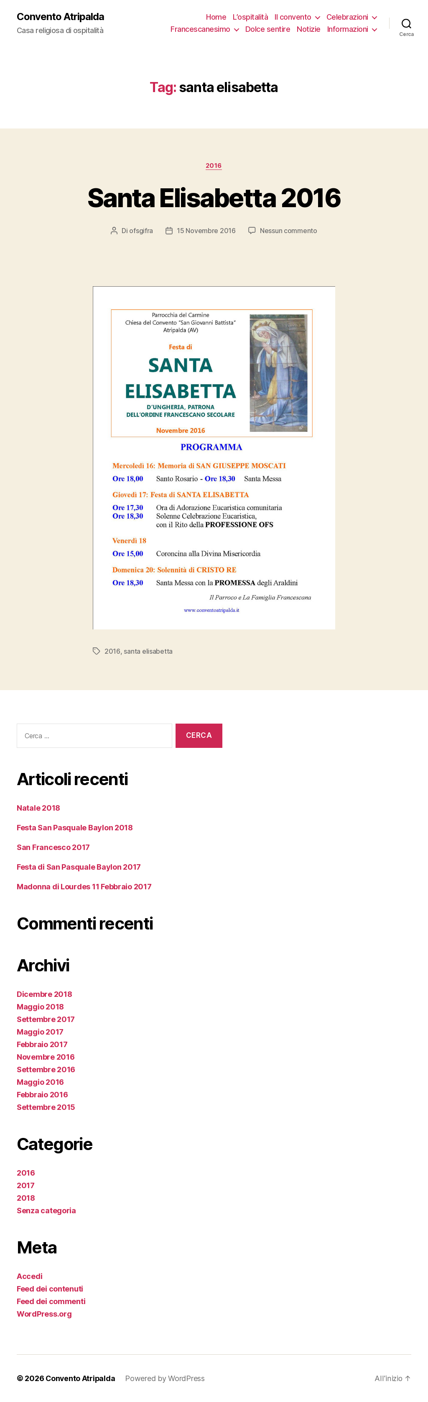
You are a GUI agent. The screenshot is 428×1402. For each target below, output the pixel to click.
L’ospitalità (250, 17)
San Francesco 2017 (53, 847)
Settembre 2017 (46, 1019)
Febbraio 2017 (42, 1044)
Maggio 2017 (40, 1031)
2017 (26, 1185)
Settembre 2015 (46, 1107)
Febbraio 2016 (42, 1094)
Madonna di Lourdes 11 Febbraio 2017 (84, 886)
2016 (214, 165)
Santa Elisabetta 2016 (214, 198)
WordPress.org (44, 1314)
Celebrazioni (347, 17)
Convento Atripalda (60, 17)
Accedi (29, 1276)
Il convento (293, 17)
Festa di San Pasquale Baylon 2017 (79, 867)
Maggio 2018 (40, 1006)
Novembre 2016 (46, 1057)
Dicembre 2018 (44, 994)
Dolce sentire (267, 29)
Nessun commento (288, 231)
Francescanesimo (200, 29)
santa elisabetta (147, 651)
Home (216, 17)
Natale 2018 (38, 808)
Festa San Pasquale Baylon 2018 (75, 827)
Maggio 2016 (40, 1082)
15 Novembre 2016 (206, 231)
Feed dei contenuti (50, 1288)
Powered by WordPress (166, 1378)
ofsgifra (141, 231)
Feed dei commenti (51, 1301)
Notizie (309, 29)
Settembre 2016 (46, 1069)
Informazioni (347, 29)
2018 (26, 1198)
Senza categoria (46, 1210)
